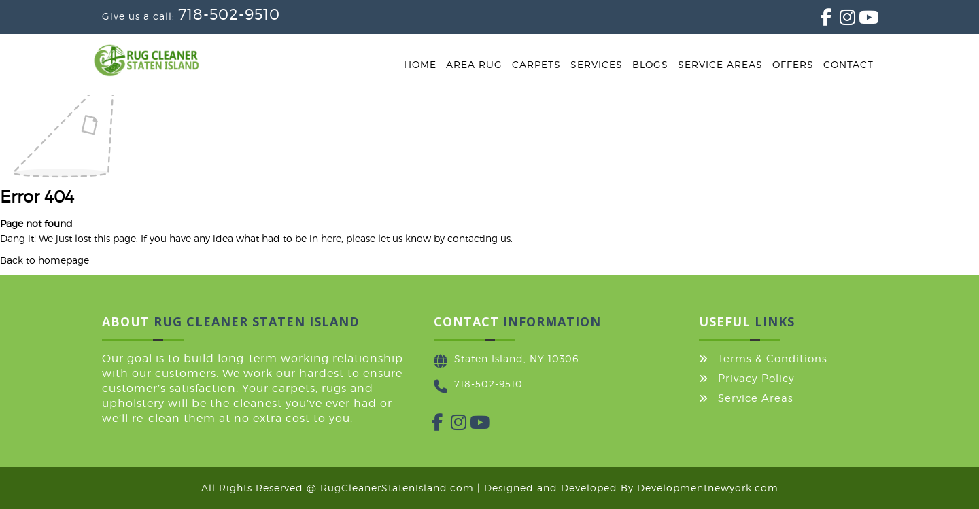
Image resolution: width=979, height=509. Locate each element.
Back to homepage (44, 260)
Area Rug (474, 64)
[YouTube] (859, 20)
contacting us (479, 238)
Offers (793, 64)
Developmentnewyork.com (707, 487)
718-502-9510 (229, 14)
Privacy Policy (756, 378)
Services (596, 64)
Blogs (650, 64)
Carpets (536, 64)
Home (420, 64)
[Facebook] (820, 20)
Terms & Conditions (772, 359)
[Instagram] (839, 20)
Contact (848, 64)
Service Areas (720, 64)
